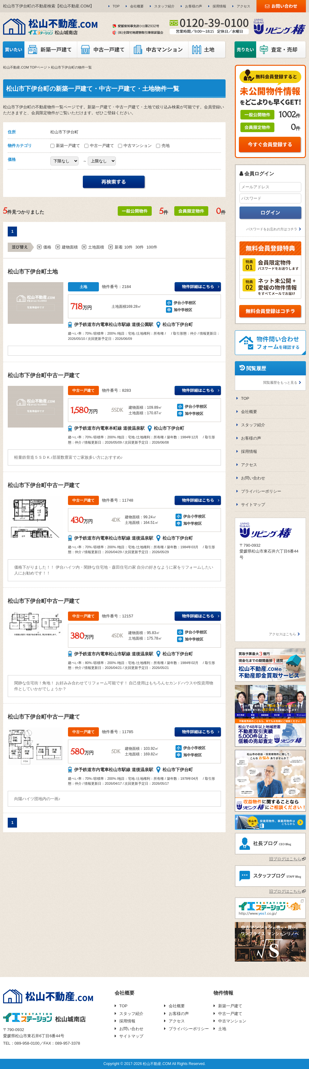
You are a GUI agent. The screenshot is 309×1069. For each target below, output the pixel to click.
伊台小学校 (183, 303)
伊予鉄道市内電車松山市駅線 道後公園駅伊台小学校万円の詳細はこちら (198, 287)
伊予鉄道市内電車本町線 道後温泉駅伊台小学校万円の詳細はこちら (198, 391)
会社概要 (137, 6)
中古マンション (135, 145)
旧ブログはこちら (285, 859)
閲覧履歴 (256, 368)
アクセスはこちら (282, 634)
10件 (128, 247)
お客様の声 (193, 6)
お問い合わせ (253, 478)
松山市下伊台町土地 (33, 272)
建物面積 (70, 247)
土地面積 (96, 247)
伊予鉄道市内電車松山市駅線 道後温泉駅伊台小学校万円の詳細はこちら (198, 501)
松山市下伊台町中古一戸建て (44, 375)
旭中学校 (181, 310)
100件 (151, 247)
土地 (222, 1028)
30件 (139, 247)
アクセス (243, 6)
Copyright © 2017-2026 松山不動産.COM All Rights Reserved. (154, 1064)
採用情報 (219, 6)
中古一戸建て (99, 145)
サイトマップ (253, 504)
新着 (119, 247)
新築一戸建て (65, 145)
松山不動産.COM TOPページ (25, 67)
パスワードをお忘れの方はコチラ (271, 229)
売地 (163, 145)
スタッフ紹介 (164, 6)
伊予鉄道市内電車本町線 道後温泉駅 (109, 428)
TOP (116, 6)
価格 (47, 247)
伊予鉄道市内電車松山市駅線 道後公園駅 (113, 324)
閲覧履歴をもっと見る (280, 382)
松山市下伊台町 (178, 324)
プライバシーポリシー (261, 491)
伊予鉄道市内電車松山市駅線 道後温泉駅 (113, 538)
